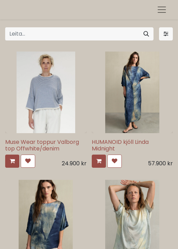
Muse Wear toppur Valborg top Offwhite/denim (42, 145)
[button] (12, 161)
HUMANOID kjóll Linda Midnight (120, 145)
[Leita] (146, 33)
